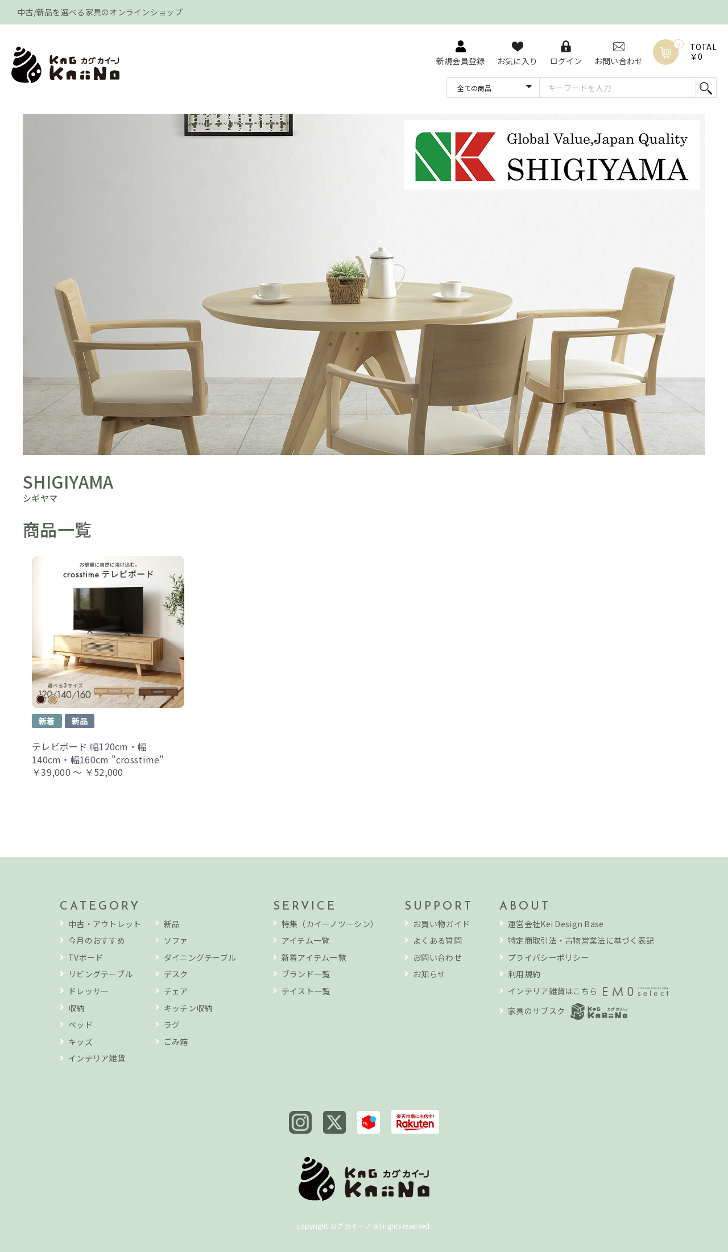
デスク (176, 974)
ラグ (172, 1024)
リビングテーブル (100, 974)
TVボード (85, 957)
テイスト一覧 (306, 991)
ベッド (80, 1024)
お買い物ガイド (441, 924)
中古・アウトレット (105, 924)
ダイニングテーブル (200, 957)
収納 (76, 1008)
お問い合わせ (437, 957)
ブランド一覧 (306, 974)
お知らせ (429, 974)
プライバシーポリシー (548, 957)
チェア (176, 991)
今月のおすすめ (96, 940)
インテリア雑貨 (96, 1058)
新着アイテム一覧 (314, 957)
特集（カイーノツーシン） (330, 924)
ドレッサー (88, 991)
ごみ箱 (176, 1041)
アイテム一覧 (306, 940)
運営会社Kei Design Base (555, 924)
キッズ (80, 1041)
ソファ (176, 940)
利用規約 (524, 974)
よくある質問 (437, 940)
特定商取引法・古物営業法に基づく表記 (581, 940)
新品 (172, 924)
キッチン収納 (188, 1008)
